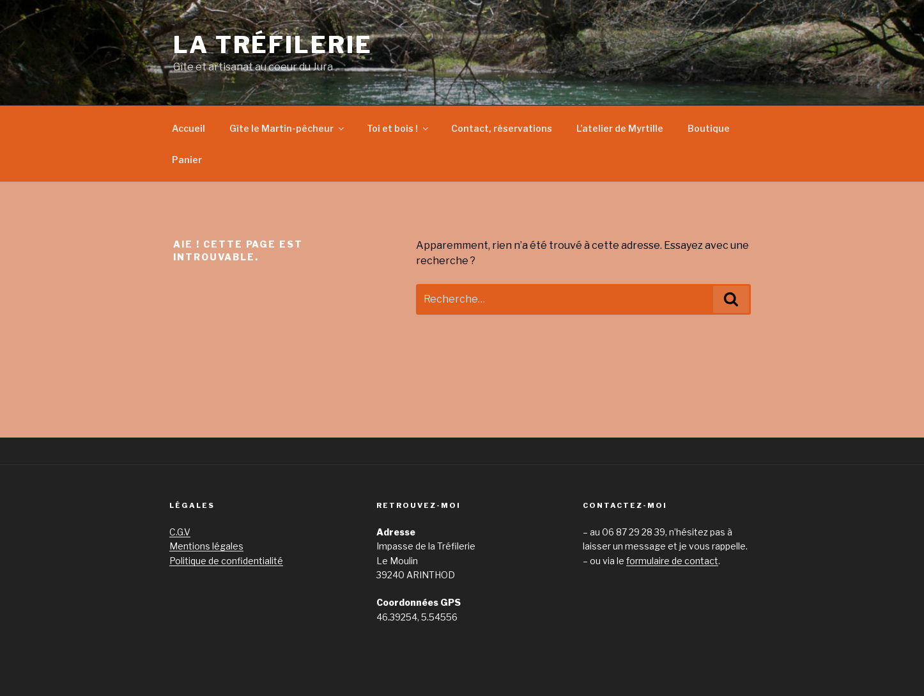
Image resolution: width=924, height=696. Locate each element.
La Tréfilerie (272, 45)
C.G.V (179, 531)
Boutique (709, 128)
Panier (187, 159)
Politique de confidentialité (226, 560)
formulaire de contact (672, 560)
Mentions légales (206, 546)
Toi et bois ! (398, 128)
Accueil (188, 128)
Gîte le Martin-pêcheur (287, 128)
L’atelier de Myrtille (619, 128)
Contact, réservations (501, 128)
